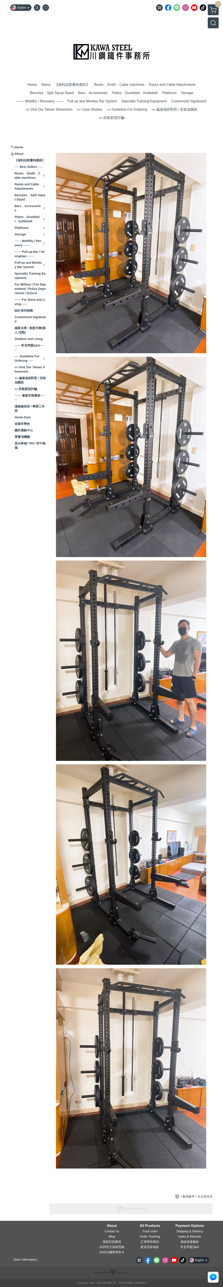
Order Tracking (150, 1236)
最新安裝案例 (112, 1241)
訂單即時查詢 (150, 1241)
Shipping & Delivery (189, 1231)
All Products (150, 1226)
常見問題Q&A (189, 1246)
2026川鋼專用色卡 (111, 1252)
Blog (112, 1236)
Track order (150, 1231)
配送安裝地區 (150, 1246)
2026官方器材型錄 (111, 1246)
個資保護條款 (190, 1241)
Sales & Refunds (189, 1236)
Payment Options (189, 1226)
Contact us (112, 1231)
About (112, 1226)
